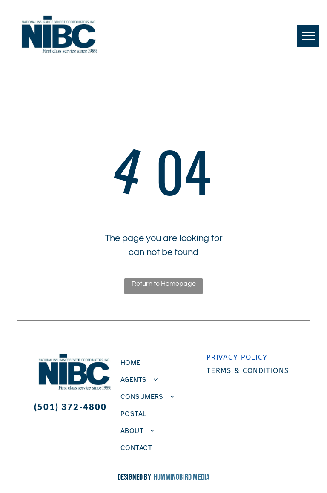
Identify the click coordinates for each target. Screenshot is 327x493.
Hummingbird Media (181, 477)
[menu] (308, 36)
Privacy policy (237, 357)
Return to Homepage (164, 283)
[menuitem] (160, 362)
